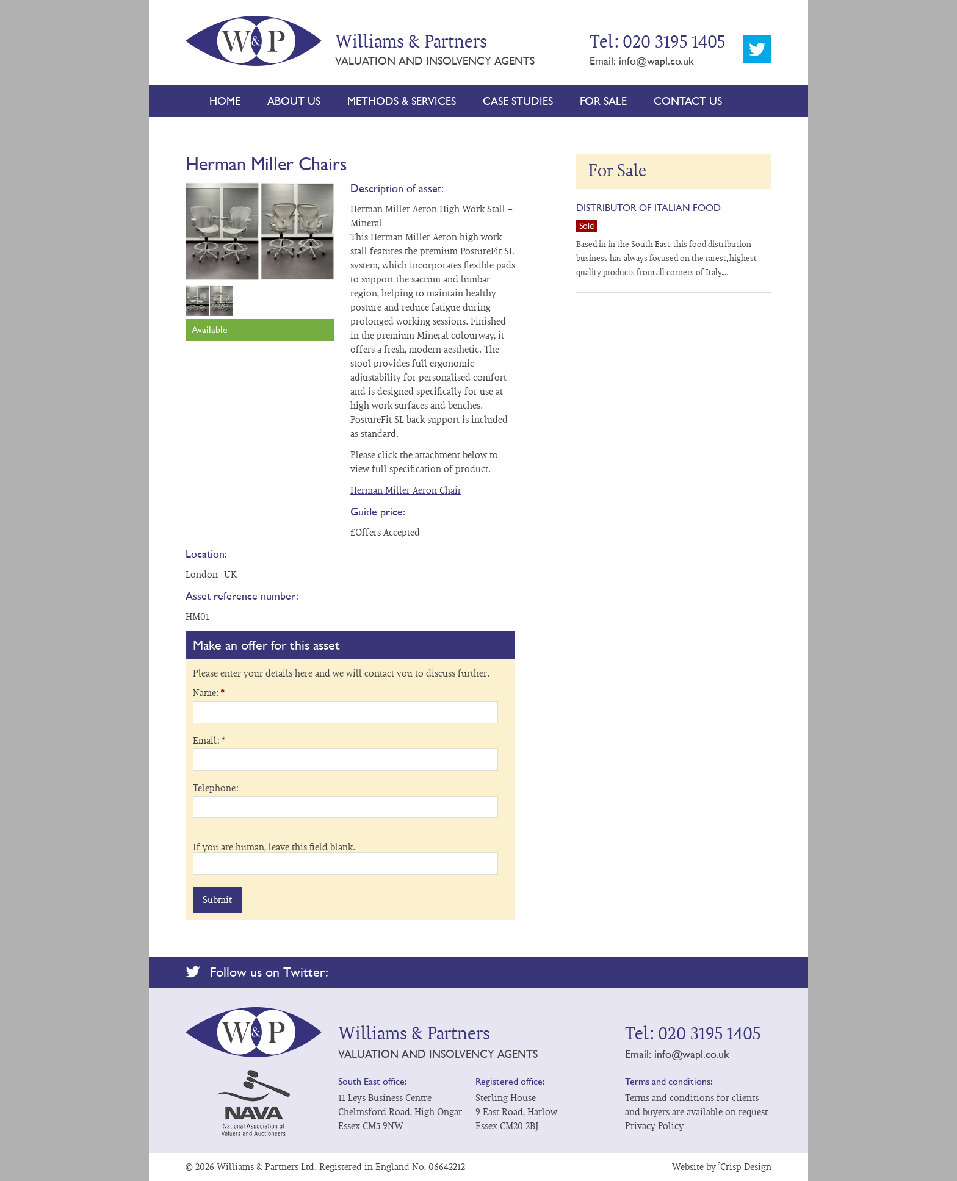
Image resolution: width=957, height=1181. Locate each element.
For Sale (603, 101)
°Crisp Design (744, 1167)
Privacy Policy (654, 1126)
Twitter (757, 49)
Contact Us (688, 101)
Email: (209, 740)
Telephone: (215, 788)
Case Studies (518, 101)
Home (224, 101)
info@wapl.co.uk (656, 60)
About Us (293, 101)
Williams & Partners (254, 38)
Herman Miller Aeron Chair (405, 490)
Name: (208, 693)
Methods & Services (401, 101)
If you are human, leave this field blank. (274, 847)
